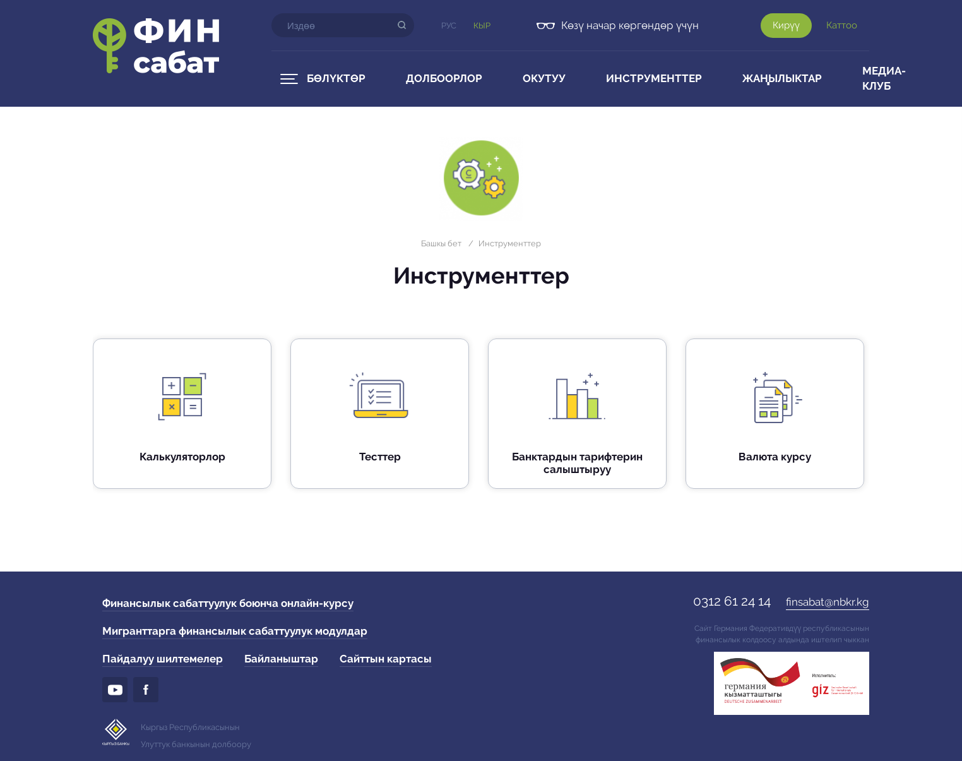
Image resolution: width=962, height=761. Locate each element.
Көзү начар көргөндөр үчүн (630, 25)
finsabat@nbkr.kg (827, 602)
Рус (448, 25)
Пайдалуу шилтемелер (162, 658)
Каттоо (841, 25)
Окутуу (544, 78)
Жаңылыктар (782, 78)
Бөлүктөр (336, 78)
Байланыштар (281, 658)
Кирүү (786, 25)
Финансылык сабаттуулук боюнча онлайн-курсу (227, 603)
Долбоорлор (444, 78)
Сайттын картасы (386, 658)
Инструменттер (654, 78)
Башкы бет (441, 243)
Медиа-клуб (884, 78)
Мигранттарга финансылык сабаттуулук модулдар (234, 631)
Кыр (481, 25)
